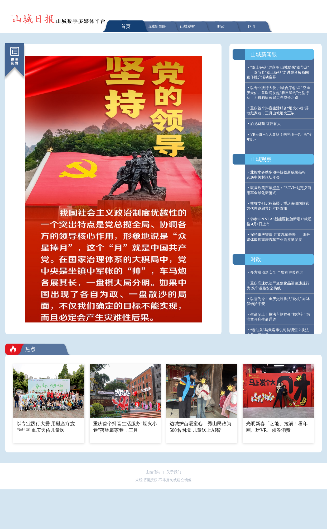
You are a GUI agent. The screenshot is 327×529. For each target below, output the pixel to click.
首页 (126, 26)
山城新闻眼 (156, 27)
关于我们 (173, 472)
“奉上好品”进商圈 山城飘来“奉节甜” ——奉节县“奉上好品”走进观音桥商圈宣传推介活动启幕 (278, 72)
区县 (252, 27)
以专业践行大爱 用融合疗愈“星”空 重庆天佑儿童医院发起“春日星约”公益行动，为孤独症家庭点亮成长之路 (279, 93)
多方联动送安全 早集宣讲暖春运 (276, 272)
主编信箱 (153, 472)
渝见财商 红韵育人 (265, 124)
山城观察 (187, 27)
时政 (221, 27)
